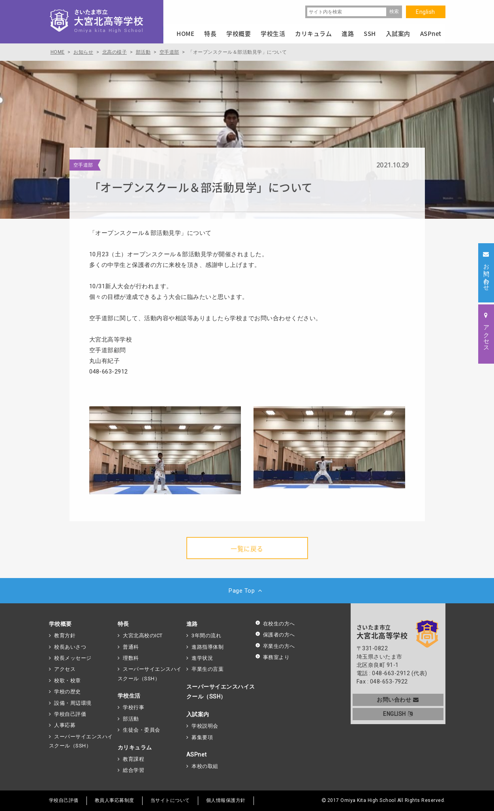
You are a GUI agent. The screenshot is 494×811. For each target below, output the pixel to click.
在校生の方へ (275, 624)
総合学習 (133, 770)
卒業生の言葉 (208, 669)
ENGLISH (398, 714)
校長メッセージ (73, 658)
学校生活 (129, 696)
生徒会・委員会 (141, 730)
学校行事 (133, 707)
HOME (185, 33)
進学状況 (202, 658)
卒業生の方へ (275, 646)
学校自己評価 (70, 714)
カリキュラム (135, 747)
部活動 (131, 719)
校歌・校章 (67, 680)
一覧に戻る (247, 548)
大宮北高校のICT (143, 635)
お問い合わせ (398, 699)
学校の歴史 (67, 692)
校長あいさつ (70, 647)
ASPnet (196, 754)
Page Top (247, 590)
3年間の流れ (206, 635)
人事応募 (64, 725)
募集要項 (202, 737)
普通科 (131, 647)
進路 (192, 624)
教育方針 (64, 635)
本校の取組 (205, 766)
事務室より (272, 657)
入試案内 (197, 714)
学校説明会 (205, 726)
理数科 (131, 658)
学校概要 (60, 624)
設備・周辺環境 (73, 703)
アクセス (64, 669)
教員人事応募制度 (114, 800)
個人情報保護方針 (226, 800)
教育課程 (133, 759)
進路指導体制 (208, 647)
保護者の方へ (275, 635)
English (425, 12)
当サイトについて (170, 800)
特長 (123, 624)
